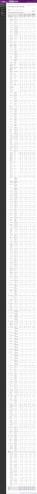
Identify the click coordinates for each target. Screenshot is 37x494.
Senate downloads (3, 15)
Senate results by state (3, 8)
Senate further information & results (2, 13)
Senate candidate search (3, 10)
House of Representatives (3, 4)
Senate (2, 6)
